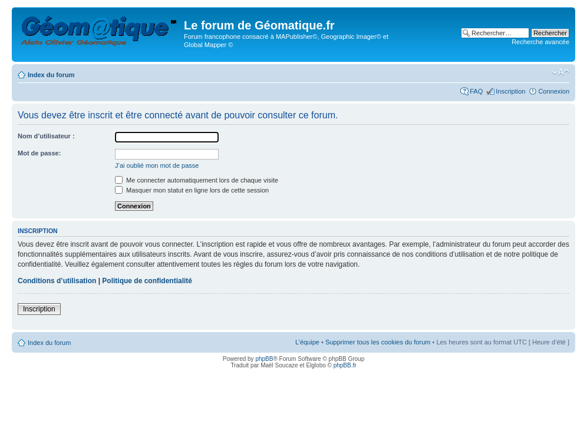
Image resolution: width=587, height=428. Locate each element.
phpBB (264, 359)
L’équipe (307, 342)
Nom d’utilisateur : (46, 136)
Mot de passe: (39, 153)
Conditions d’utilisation (57, 281)
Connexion (553, 91)
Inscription (510, 91)
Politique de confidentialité (147, 281)
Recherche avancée (540, 41)
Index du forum (51, 74)
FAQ (476, 91)
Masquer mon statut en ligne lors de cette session (192, 190)
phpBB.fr (345, 365)
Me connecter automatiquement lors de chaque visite (196, 180)
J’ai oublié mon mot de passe (157, 165)
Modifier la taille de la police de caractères (560, 72)
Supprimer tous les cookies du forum (378, 342)
